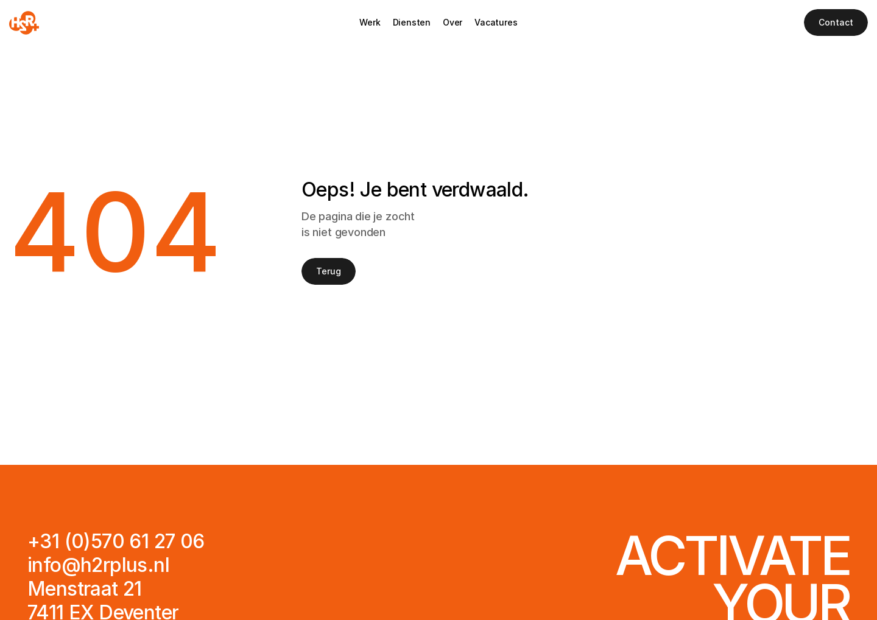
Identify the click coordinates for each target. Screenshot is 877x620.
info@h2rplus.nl (98, 565)
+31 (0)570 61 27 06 (116, 541)
